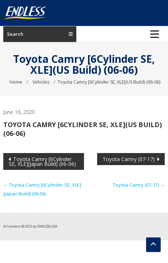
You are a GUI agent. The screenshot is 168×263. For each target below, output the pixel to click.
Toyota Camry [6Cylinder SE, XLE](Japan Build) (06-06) (42, 161)
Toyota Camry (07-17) (129, 159)
